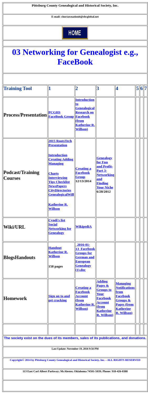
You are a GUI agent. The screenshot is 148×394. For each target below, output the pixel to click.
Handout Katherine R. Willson (58, 252)
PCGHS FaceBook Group (61, 114)
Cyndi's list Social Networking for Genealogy (60, 226)
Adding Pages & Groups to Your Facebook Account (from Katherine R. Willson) (105, 298)
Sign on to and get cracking (59, 298)
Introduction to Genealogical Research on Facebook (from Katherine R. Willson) (85, 114)
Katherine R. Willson (58, 206)
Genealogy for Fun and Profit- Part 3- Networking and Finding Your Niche (105, 172)
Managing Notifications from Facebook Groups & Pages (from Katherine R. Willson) (125, 298)
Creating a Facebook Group (83, 172)
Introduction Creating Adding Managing (61, 159)
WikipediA (84, 226)
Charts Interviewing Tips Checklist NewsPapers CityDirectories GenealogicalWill (61, 183)
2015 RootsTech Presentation (60, 143)
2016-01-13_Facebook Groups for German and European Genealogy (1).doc (85, 257)
